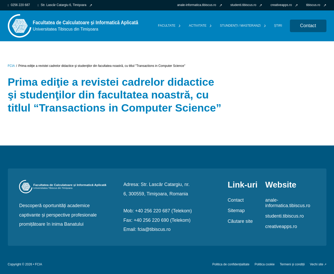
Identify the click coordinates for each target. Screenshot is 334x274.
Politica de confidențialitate (230, 264)
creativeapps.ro (281, 226)
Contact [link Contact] (308, 25)
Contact (235, 200)
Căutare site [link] (240, 221)
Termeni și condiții (292, 264)
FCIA (11, 66)
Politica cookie (265, 264)
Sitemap (236, 210)
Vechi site (316, 264)
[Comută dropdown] (179, 25)
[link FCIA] (73, 25)
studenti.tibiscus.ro (284, 216)
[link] (199, 5)
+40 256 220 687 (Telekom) (163, 210)
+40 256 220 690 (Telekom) (162, 220)
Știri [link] (278, 25)
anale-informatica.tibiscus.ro (287, 202)
